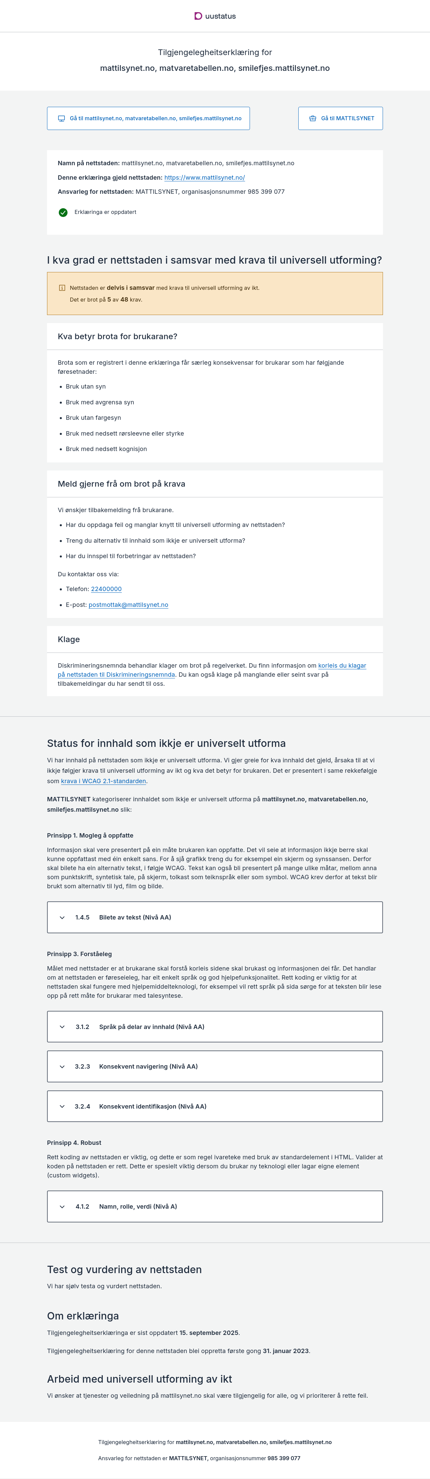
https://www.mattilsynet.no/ (204, 177)
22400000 (106, 588)
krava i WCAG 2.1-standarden (103, 781)
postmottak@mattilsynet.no (128, 604)
